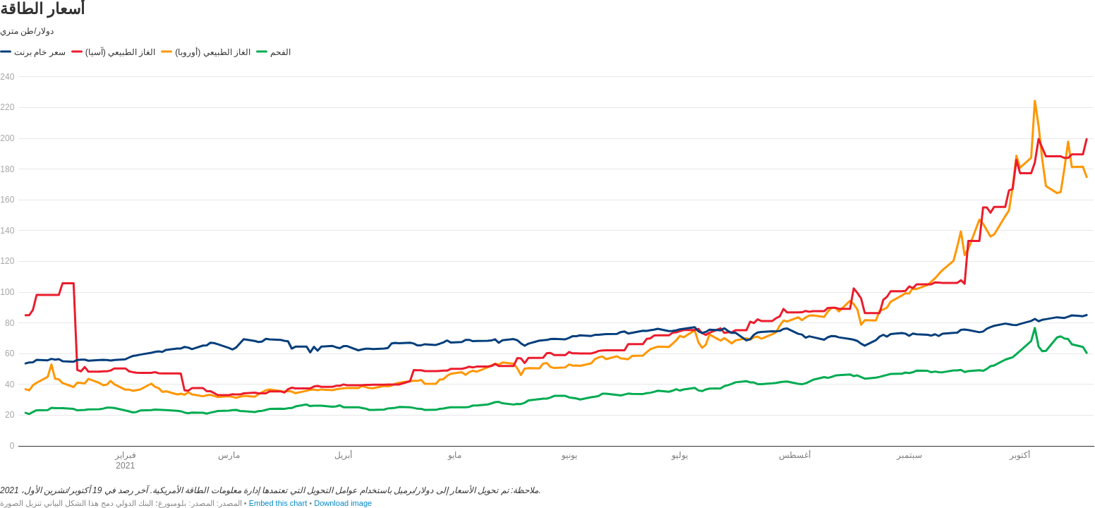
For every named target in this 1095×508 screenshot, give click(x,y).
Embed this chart (278, 503)
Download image (343, 503)
